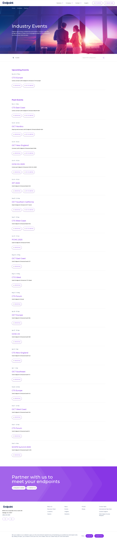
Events (26, 8)
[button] (59, 3)
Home (13, 8)
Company (19, 8)
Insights (86, 3)
